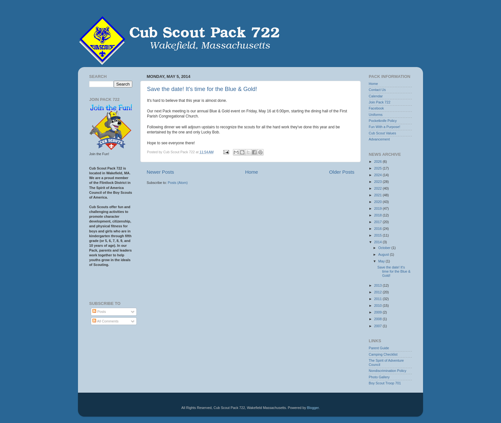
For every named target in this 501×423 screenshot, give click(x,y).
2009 (378, 312)
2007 (378, 326)
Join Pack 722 (379, 102)
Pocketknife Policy (383, 121)
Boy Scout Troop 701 (385, 383)
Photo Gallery (379, 377)
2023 (378, 182)
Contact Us (377, 90)
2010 (378, 305)
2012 (378, 292)
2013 (378, 285)
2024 (378, 175)
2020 (378, 202)
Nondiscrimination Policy (387, 371)
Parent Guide (379, 348)
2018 (378, 215)
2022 (378, 188)
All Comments (105, 321)
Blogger (313, 408)
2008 (378, 319)
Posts (99, 311)
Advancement (379, 139)
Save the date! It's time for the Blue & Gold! (202, 89)
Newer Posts (160, 172)
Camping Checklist (383, 354)
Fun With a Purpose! (384, 127)
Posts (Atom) (178, 183)
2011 (378, 299)
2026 (378, 161)
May (382, 261)
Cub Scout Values (382, 133)
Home (251, 172)
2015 (378, 235)
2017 (378, 222)
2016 (378, 228)
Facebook (376, 108)
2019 (378, 208)
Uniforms (375, 115)
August (384, 254)
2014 (378, 242)
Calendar (376, 96)
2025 (378, 168)
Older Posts (341, 172)
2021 (378, 195)
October (384, 248)
